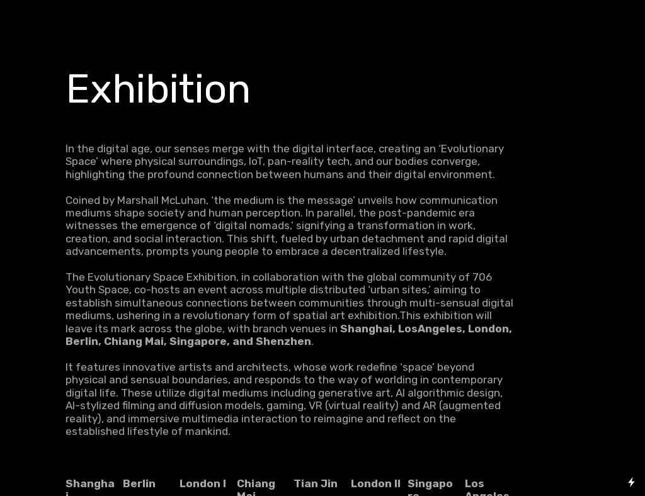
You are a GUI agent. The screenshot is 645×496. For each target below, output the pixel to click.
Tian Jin (316, 483)
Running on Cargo (631, 428)
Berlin (139, 483)
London (200, 483)
